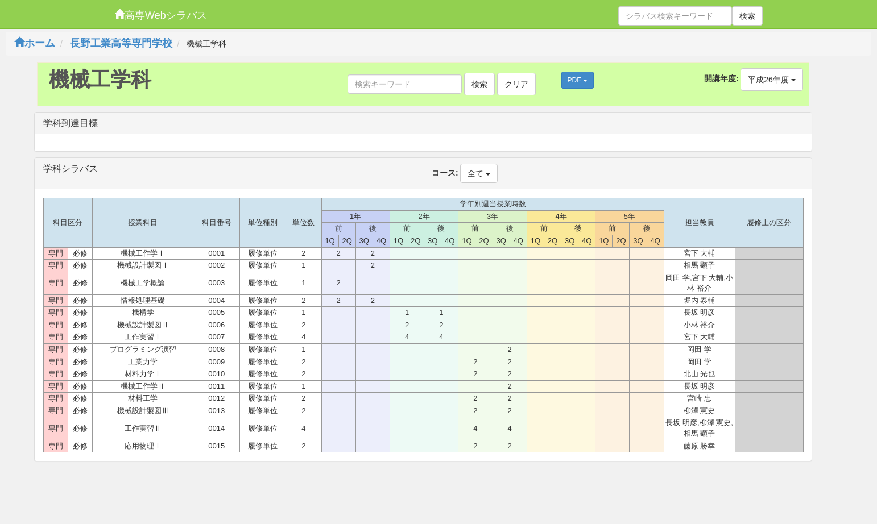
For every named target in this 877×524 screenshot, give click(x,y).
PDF (578, 80)
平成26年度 (771, 79)
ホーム (34, 43)
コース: (445, 172)
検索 (747, 15)
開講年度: (721, 78)
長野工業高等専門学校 (121, 43)
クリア (516, 84)
